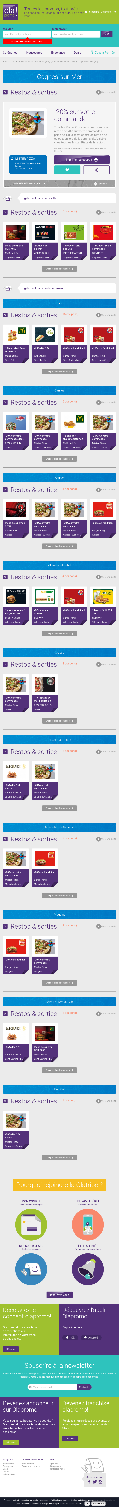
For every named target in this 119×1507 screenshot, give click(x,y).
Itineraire (103, 184)
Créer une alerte (108, 92)
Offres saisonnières (9, 1472)
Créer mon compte (31, 1466)
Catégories (10, 53)
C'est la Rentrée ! (105, 53)
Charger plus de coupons (59, 269)
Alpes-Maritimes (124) (64, 62)
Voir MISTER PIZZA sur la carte (29, 184)
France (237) (9, 62)
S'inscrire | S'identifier (100, 12)
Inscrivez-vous (59, 1294)
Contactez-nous (57, 1469)
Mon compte (28, 1463)
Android (91, 1337)
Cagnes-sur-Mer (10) (88, 62)
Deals (77, 53)
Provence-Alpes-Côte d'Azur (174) (34, 62)
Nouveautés (34, 53)
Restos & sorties (34, 92)
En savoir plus (98, 1504)
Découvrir (11, 1349)
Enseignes (58, 53)
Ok (87, 1504)
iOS (70, 1337)
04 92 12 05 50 (26, 169)
